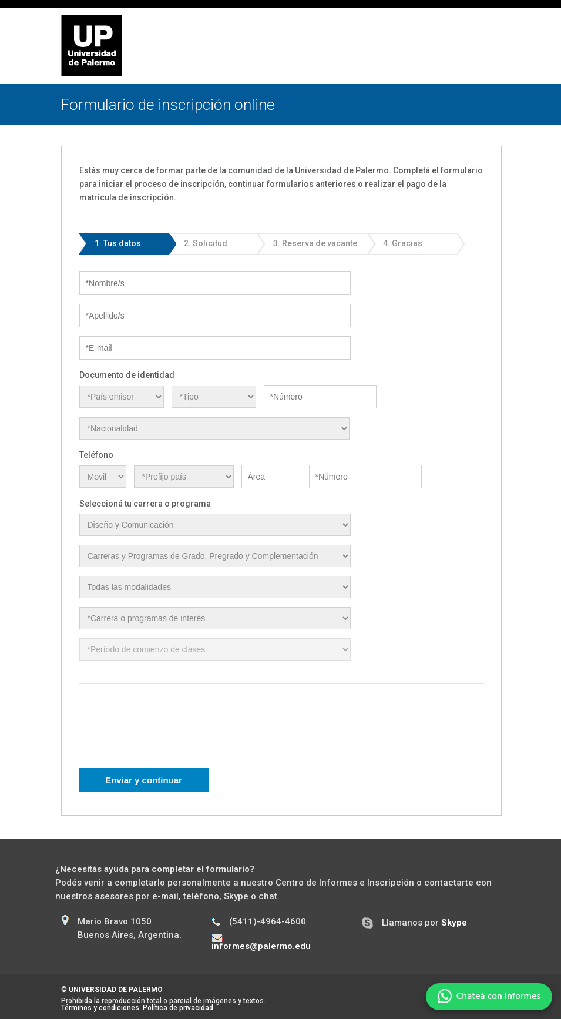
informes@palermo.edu (261, 946)
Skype (454, 922)
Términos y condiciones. (101, 1008)
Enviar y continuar (143, 780)
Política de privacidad (178, 1008)
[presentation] (168, 733)
